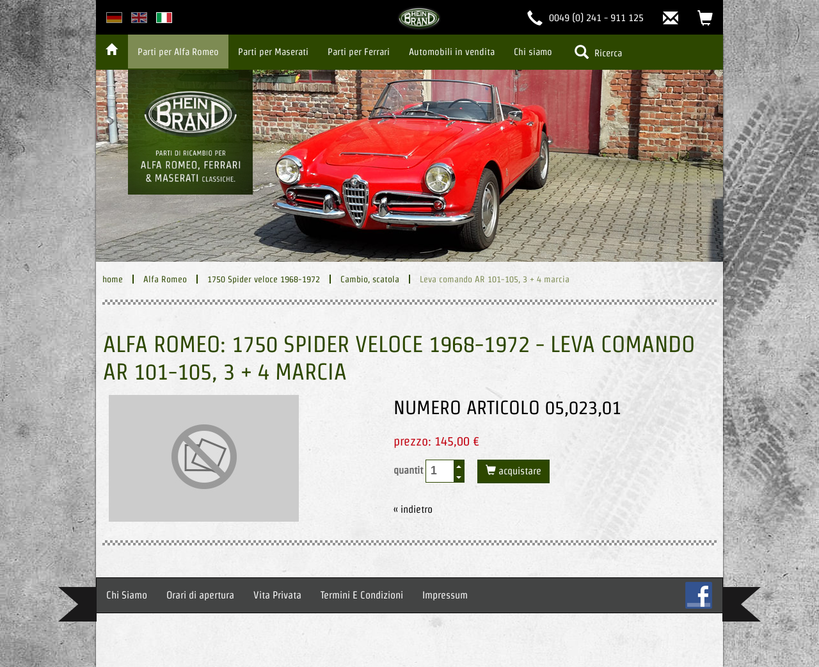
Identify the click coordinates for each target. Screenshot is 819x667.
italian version (164, 17)
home (112, 279)
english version (139, 17)
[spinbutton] (440, 471)
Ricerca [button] (598, 51)
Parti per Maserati (273, 51)
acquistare (518, 470)
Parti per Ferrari (359, 51)
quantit (429, 471)
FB (698, 595)
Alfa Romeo (165, 279)
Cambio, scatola (369, 279)
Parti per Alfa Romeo (178, 51)
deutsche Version (114, 17)
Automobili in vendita (452, 51)
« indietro (413, 509)
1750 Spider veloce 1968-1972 (263, 279)
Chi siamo (533, 51)
